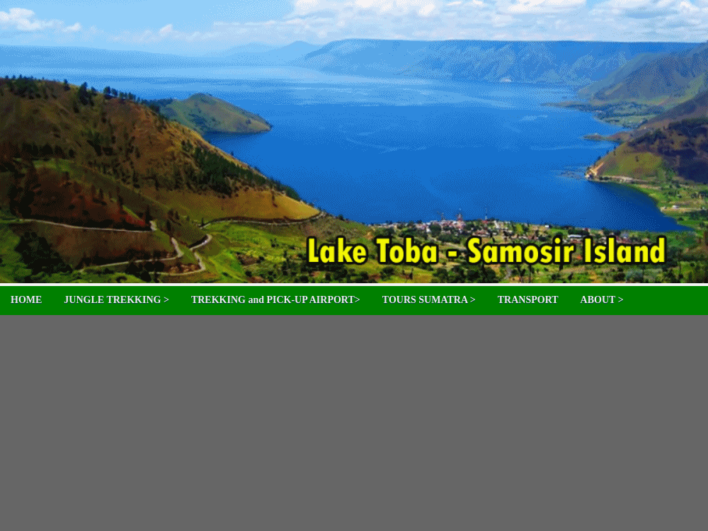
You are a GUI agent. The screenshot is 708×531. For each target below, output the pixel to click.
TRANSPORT (528, 300)
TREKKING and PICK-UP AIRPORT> (275, 300)
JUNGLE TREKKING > (116, 300)
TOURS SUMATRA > (429, 300)
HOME (26, 300)
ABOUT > (602, 300)
